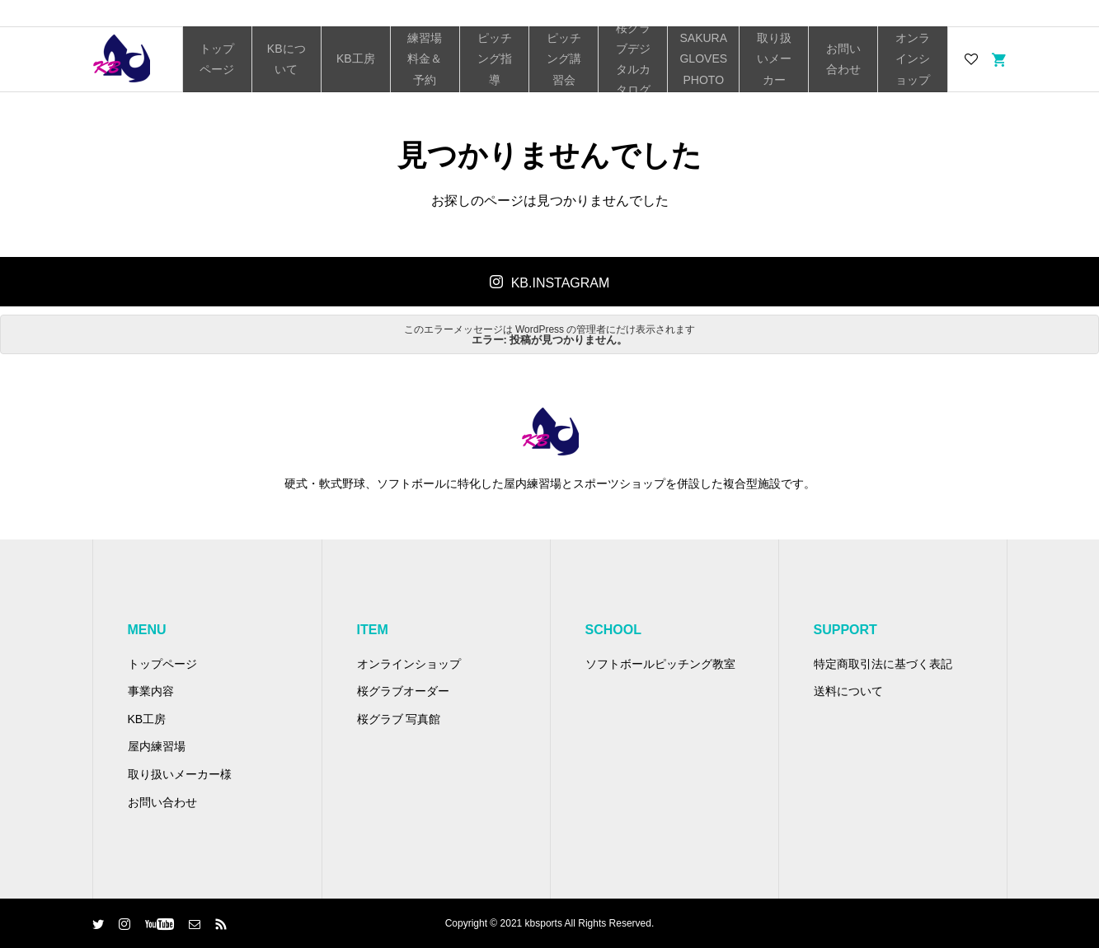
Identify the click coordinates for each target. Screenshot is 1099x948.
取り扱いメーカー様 (180, 774)
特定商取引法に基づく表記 (883, 663)
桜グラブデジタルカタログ (633, 59)
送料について (848, 691)
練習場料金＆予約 (424, 58)
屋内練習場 (157, 746)
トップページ (217, 59)
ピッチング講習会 (564, 58)
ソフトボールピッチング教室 (660, 663)
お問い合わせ (843, 59)
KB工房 (355, 58)
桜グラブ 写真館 (399, 719)
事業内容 (151, 691)
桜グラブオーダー (403, 691)
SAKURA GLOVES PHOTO (703, 58)
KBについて (286, 59)
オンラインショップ (912, 58)
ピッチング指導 (494, 58)
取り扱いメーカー (774, 58)
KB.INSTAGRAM (560, 283)
